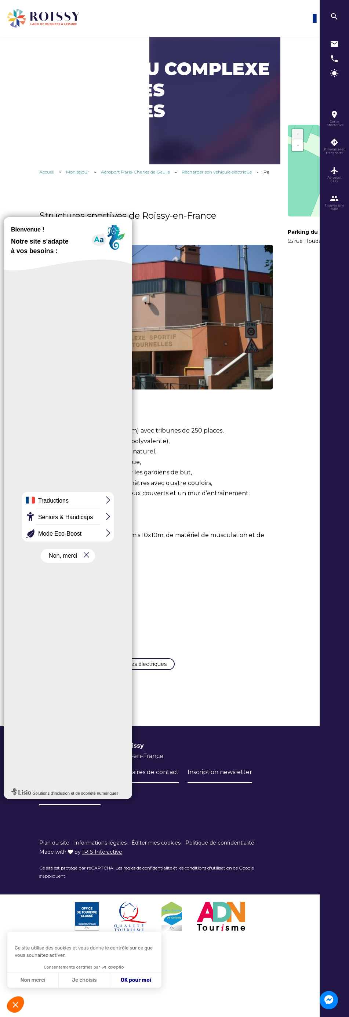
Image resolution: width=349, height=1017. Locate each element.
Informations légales (100, 856)
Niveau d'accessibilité (70, 807)
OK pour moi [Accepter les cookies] (136, 980)
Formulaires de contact (144, 785)
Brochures (85, 785)
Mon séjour (78, 172)
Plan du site (54, 856)
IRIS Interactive (102, 864)
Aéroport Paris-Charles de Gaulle (136, 172)
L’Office (50, 785)
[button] (15, 1004)
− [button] (298, 145)
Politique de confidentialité (219, 856)
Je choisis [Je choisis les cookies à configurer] (84, 980)
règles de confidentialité (147, 880)
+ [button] (298, 134)
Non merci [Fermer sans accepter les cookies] (32, 980)
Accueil (46, 172)
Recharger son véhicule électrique (217, 172)
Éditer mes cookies (156, 856)
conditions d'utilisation (208, 880)
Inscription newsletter (220, 785)
